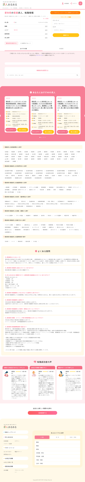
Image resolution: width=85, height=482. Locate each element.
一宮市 (6, 176)
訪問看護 (7, 190)
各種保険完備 (41, 202)
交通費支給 (32, 202)
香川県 (19, 160)
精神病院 (43, 188)
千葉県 (78, 153)
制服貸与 (38, 206)
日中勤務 (43, 225)
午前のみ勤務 (59, 225)
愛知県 (73, 155)
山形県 (39, 153)
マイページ (39, 55)
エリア (54, 27)
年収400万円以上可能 (37, 204)
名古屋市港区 (8, 174)
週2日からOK (70, 227)
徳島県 (13, 160)
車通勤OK (16, 227)
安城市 (40, 176)
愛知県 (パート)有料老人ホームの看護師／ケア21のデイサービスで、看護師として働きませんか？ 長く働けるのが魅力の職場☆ (67, 107)
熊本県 (58, 160)
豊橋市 (69, 174)
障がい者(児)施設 (9, 193)
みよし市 (67, 176)
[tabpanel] (17, 116)
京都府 (19, 158)
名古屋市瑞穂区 (61, 172)
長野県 (53, 155)
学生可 (49, 216)
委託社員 (28, 241)
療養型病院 (23, 188)
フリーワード (56, 20)
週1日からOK (60, 227)
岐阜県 (60, 155)
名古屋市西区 (29, 172)
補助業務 (45, 230)
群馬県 (65, 153)
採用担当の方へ (8, 452)
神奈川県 (13, 155)
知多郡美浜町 (38, 179)
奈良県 (39, 158)
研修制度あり (29, 206)
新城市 (47, 176)
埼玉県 (71, 153)
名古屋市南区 (18, 174)
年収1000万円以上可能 (66, 204)
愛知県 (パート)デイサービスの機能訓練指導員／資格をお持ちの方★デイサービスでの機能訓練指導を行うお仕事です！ (16, 106)
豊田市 (33, 176)
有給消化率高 (19, 206)
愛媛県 (26, 160)
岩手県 (19, 153)
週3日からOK (8, 230)
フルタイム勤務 (9, 225)
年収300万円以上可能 (23, 204)
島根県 (60, 158)
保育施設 (69, 190)
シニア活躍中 (57, 216)
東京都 (6, 155)
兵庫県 (32, 158)
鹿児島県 (7, 162)
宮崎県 (71, 160)
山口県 (6, 160)
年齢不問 (74, 216)
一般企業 (41, 190)
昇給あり (16, 202)
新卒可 (43, 216)
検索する (66, 35)
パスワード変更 (8, 442)
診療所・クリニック (73, 188)
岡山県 (66, 158)
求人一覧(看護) (14, 8)
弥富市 (60, 176)
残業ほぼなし (36, 230)
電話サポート (18, 450)
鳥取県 (53, 158)
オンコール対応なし (74, 230)
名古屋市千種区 (9, 172)
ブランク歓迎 (19, 216)
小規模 (44, 227)
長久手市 (74, 176)
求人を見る (22, 131)
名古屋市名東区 (50, 174)
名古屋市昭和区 (50, 172)
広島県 (73, 158)
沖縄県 (14, 162)
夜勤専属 (51, 225)
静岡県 (66, 155)
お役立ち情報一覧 (8, 460)
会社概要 (6, 468)
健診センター (32, 190)
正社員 (6, 241)
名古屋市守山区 (29, 174)
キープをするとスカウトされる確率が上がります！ (65, 12)
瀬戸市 (13, 176)
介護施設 (61, 190)
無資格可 (36, 216)
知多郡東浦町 (28, 179)
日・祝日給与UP (9, 206)
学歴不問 (66, 216)
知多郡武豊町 (48, 179)
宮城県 (26, 153)
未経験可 (28, 216)
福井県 (40, 155)
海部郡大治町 (18, 179)
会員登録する (42, 411)
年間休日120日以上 (10, 204)
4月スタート (53, 230)
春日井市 (20, 176)
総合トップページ (10, 430)
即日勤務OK (27, 230)
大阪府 (26, 158)
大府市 (53, 176)
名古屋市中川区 (72, 172)
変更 (46, 26)
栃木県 (58, 153)
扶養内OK (18, 225)
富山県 (27, 155)
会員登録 (6, 439)
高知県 (32, 160)
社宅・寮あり (51, 202)
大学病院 (15, 188)
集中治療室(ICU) (61, 188)
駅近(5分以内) (25, 227)
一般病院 (7, 188)
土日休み (35, 225)
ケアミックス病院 (33, 188)
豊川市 (27, 176)
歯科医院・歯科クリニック (19, 190)
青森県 (13, 153)
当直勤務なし (8, 232)
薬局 (54, 190)
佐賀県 (45, 160)
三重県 (6, 158)
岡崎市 (76, 174)
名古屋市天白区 (61, 174)
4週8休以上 (27, 225)
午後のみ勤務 (69, 225)
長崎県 (52, 160)
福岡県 (39, 160)
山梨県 (47, 155)
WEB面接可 (63, 230)
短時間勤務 (8, 227)
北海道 (6, 153)
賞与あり (23, 202)
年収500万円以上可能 (51, 204)
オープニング (35, 227)
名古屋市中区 (39, 172)
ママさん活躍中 (9, 216)
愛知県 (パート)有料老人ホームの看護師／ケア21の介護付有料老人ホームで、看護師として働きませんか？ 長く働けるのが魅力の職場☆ (42, 107)
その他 (18, 193)
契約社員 (20, 241)
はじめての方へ (8, 450)
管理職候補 (17, 230)
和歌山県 (46, 158)
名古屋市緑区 (39, 174)
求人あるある (6, 8)
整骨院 (48, 190)
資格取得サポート (72, 202)
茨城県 (52, 153)
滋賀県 (13, 158)
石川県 (33, 155)
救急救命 (51, 188)
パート (13, 241)
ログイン (17, 439)
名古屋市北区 (19, 172)
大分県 (65, 160)
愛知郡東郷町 (8, 179)
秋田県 (32, 153)
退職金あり (8, 202)
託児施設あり (61, 202)
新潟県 (20, 155)
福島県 (45, 153)
